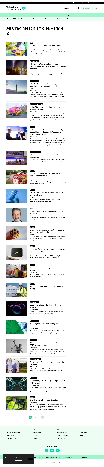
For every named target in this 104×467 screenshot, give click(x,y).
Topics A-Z (40, 457)
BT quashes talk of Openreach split (44, 155)
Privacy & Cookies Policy (51, 457)
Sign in (36, 435)
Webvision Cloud (56, 462)
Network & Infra (34, 302)
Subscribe (67, 2)
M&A (31, 42)
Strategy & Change (35, 152)
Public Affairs (33, 340)
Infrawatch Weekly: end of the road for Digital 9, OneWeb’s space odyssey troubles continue (48, 66)
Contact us (11, 435)
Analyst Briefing (34, 61)
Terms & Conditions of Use (65, 457)
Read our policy (19, 460)
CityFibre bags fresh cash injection (44, 400)
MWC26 (59, 19)
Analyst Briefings (88, 19)
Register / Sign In (73, 8)
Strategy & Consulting (62, 435)
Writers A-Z (76, 457)
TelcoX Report (83, 432)
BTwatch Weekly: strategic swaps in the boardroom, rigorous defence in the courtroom (46, 86)
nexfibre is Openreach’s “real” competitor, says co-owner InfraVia (47, 231)
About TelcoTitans (12, 429)
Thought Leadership (50, 19)
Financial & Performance (36, 104)
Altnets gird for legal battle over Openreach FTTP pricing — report (47, 344)
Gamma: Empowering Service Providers (72, 19)
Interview (32, 127)
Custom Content (61, 438)
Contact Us (95, 2)
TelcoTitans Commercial (14, 432)
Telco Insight (83, 429)
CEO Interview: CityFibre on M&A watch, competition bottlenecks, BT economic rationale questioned (46, 132)
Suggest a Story (12, 438)
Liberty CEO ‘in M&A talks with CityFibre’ (46, 211)
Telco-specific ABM (62, 432)
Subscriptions (37, 432)
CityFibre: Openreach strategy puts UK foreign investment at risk (46, 174)
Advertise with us (61, 429)
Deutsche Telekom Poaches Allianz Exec (34, 19)
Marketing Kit (80, 2)
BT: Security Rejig (17, 19)
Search (96, 8)
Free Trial (36, 438)
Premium (32, 170)
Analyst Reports (88, 2)
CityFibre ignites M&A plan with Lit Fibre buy (48, 45)
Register (36, 429)
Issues (81, 435)
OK (30, 459)
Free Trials (73, 2)
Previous (30, 417)
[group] (89, 15)
